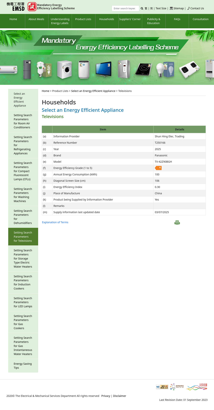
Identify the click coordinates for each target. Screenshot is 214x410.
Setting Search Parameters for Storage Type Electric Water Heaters (23, 258)
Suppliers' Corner (130, 19)
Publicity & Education (153, 21)
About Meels (36, 19)
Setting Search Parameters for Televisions (23, 236)
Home (13, 19)
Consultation (201, 19)
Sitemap (179, 8)
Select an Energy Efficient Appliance (93, 91)
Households (106, 19)
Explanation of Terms (55, 222)
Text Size (161, 8)
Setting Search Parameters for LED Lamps (23, 302)
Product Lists (83, 19)
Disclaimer (119, 396)
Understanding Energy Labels (60, 21)
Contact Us (197, 8)
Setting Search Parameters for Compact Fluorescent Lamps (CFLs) (23, 171)
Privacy (105, 396)
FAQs (177, 19)
